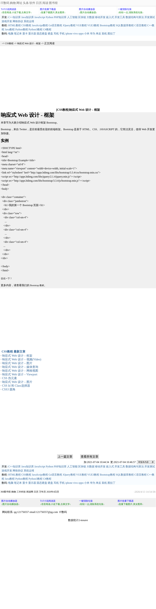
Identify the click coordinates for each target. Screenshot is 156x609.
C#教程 (47, 29)
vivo (75, 33)
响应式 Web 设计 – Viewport (19, 374)
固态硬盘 (42, 33)
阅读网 (29, 492)
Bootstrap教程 (107, 25)
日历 (39, 3)
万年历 (42, 492)
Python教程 (21, 29)
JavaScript (39, 17)
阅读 (45, 3)
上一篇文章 (65, 456)
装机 (104, 33)
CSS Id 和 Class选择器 (16, 385)
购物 (13, 3)
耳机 (56, 33)
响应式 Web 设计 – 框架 (29, 43)
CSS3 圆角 (8, 389)
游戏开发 (7, 21)
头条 (26, 3)
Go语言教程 (55, 25)
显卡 (25, 33)
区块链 (82, 17)
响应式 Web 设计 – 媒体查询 (20, 367)
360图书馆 (5, 492)
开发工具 (120, 17)
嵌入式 (110, 17)
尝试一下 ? (6, 278)
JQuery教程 (69, 25)
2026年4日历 (52, 492)
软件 (32, 3)
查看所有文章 (89, 456)
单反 (98, 33)
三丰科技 (21, 492)
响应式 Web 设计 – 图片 (17, 363)
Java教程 (10, 29)
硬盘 (50, 33)
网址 (19, 3)
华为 (92, 33)
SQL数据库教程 (125, 25)
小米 (86, 33)
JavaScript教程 (40, 25)
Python (49, 17)
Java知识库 (27, 17)
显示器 (32, 33)
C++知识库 (14, 17)
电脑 (10, 33)
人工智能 (72, 17)
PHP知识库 (60, 17)
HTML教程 (14, 25)
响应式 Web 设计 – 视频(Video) (21, 359)
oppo (81, 33)
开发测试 (149, 17)
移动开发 (100, 17)
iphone (68, 33)
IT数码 (5, 3)
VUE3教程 (93, 25)
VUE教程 (81, 25)
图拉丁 (111, 33)
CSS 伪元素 (9, 378)
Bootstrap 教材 (37, 285)
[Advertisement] (78, 76)
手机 (62, 33)
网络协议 (18, 21)
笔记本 (18, 33)
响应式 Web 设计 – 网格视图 (20, 370)
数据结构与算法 (135, 17)
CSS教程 (26, 25)
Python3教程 (35, 29)
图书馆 (53, 3)
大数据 (90, 17)
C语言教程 (140, 25)
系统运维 (29, 21)
